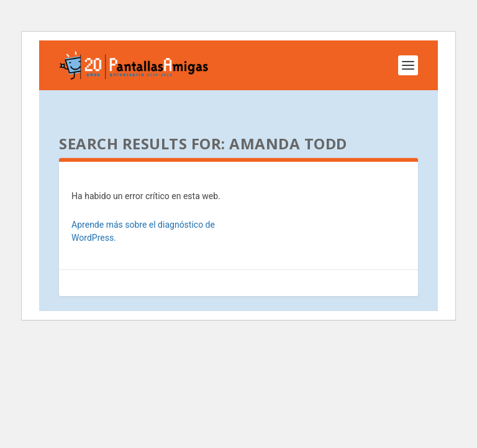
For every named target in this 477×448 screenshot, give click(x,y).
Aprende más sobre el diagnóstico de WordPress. (143, 231)
